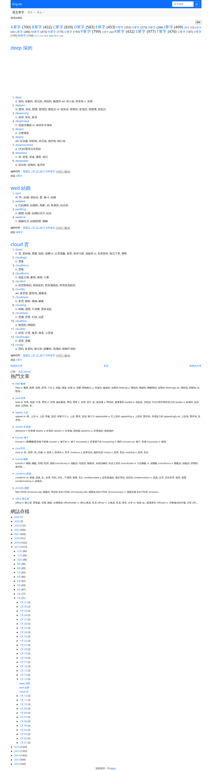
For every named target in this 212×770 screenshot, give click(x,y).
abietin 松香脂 (23, 426)
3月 (19, 589)
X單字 (36, 36)
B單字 (37, 27)
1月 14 (24, 674)
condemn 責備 (23, 473)
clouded (20, 281)
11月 (20, 555)
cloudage (21, 257)
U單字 (182, 32)
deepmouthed (24, 145)
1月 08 (24, 712)
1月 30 (24, 606)
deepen (20, 105)
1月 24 (24, 632)
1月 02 (24, 738)
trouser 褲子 (22, 437)
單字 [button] (30, 12)
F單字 (120, 27)
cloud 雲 (20, 244)
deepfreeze (22, 121)
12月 (20, 551)
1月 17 (24, 662)
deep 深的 (21, 48)
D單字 (79, 27)
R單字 (119, 31)
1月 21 (24, 645)
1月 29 (24, 610)
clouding (20, 305)
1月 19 (24, 653)
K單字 (198, 27)
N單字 (52, 32)
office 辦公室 (22, 498)
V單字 (197, 32)
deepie (19, 129)
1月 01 (24, 742)
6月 (19, 576)
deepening (22, 113)
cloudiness (22, 297)
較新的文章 (16, 365)
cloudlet (20, 329)
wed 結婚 (20, 188)
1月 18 (24, 657)
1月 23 (24, 636)
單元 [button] (39, 12)
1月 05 (24, 725)
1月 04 (24, 729)
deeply (19, 137)
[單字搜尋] (182, 4)
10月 (20, 559)
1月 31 (24, 602)
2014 (17, 755)
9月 (19, 564)
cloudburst (22, 273)
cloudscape (22, 337)
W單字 (22, 36)
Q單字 (105, 32)
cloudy (19, 344)
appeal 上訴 (21, 412)
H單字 (152, 27)
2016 (17, 747)
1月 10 (24, 704)
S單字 (141, 31)
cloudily (20, 289)
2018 (17, 542)
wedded (20, 201)
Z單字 (56, 35)
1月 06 (24, 721)
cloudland (21, 313)
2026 (17, 517)
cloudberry (22, 265)
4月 (19, 585)
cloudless (21, 321)
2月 (19, 593)
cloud (18, 249)
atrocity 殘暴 (22, 488)
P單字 (86, 31)
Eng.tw (17, 4)
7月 (19, 572)
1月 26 (24, 623)
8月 (19, 568)
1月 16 (24, 666)
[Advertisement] (106, 73)
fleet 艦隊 (20, 383)
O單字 (68, 32)
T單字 (162, 31)
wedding (20, 209)
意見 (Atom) (24, 371)
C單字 (58, 27)
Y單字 (46, 35)
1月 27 (24, 619)
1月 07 (24, 717)
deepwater (22, 160)
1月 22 (24, 640)
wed (17, 193)
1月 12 (24, 695)
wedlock (20, 217)
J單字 (187, 27)
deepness (21, 153)
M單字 (35, 32)
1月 (19, 598)
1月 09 (24, 708)
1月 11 (24, 700)
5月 (19, 581)
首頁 (106, 365)
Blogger (111, 768)
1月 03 (24, 734)
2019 (17, 538)
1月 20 (24, 649)
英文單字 (18, 12)
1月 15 (24, 670)
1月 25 (24, 628)
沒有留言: (50, 171)
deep (18, 97)
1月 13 (24, 679)
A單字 (16, 27)
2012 (17, 764)
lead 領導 (20, 398)
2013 (17, 759)
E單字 (101, 27)
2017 (17, 547)
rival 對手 (20, 448)
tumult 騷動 (21, 459)
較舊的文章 (195, 365)
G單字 (136, 27)
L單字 (19, 32)
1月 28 (24, 615)
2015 (17, 751)
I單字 (168, 27)
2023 (17, 525)
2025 (17, 521)
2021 (17, 534)
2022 (17, 529)
